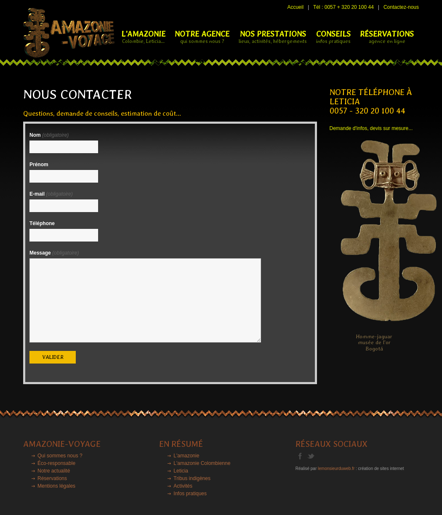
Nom (49, 135)
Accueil (295, 7)
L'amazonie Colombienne (201, 463)
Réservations (52, 478)
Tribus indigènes (191, 478)
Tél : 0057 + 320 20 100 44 (343, 7)
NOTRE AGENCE (202, 36)
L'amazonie (186, 456)
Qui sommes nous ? (60, 456)
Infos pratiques (190, 493)
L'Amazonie (143, 36)
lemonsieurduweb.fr (336, 468)
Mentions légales (56, 486)
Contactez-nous (401, 7)
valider (53, 357)
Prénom (38, 164)
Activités (182, 486)
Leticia (180, 471)
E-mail (51, 194)
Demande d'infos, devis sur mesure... (371, 128)
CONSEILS (333, 36)
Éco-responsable (56, 463)
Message (54, 253)
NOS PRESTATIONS (273, 36)
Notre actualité (53, 471)
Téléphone (42, 223)
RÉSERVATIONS (387, 36)
